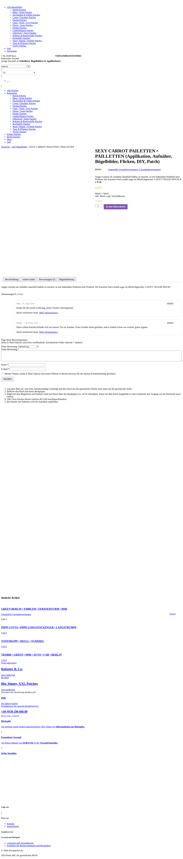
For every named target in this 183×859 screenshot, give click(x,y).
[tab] (12, 279)
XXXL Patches (19, 46)
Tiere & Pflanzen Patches (24, 43)
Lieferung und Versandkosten (20, 843)
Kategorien (12, 93)
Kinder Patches (19, 28)
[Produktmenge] (99, 205)
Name (4, 364)
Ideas (9, 139)
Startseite (5, 147)
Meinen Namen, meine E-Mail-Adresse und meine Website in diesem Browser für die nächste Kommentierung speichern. (60, 373)
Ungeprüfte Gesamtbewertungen (123, 169)
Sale (9, 48)
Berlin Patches (19, 10)
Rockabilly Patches (21, 38)
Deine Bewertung (10, 346)
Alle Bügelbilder (14, 7)
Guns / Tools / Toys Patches (25, 22)
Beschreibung (11, 279)
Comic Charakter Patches (24, 17)
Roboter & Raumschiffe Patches (27, 35)
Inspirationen (13, 826)
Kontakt (10, 824)
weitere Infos (28, 279)
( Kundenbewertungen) (149, 169)
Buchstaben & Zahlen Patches (26, 15)
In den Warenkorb (115, 206)
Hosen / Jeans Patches (23, 25)
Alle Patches (12, 90)
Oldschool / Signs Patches (24, 33)
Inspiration (12, 51)
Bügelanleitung (66, 279)
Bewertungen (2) (47, 279)
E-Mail (5, 369)
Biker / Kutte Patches (22, 12)
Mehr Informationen (48, 313)
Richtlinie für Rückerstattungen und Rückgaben (29, 845)
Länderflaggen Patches (23, 30)
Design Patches (20, 20)
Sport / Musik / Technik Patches (27, 40)
